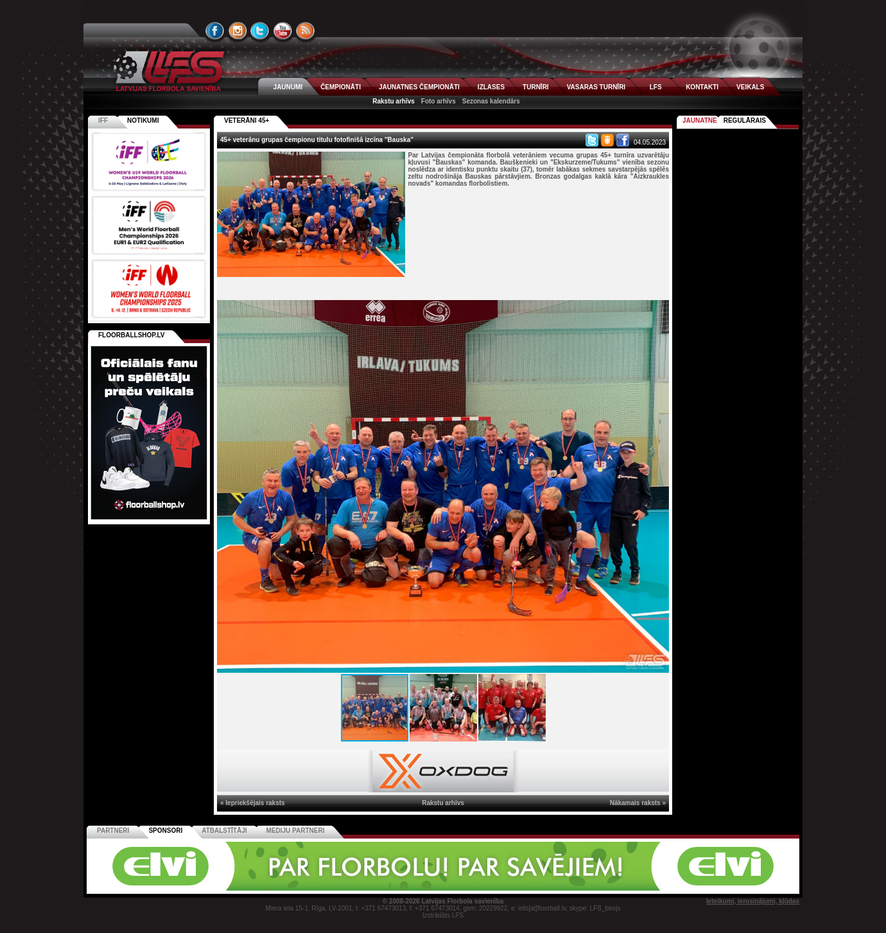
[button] (657, 311)
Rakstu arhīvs (393, 101)
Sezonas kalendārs (491, 101)
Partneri (113, 830)
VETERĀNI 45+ (246, 120)
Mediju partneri (295, 830)
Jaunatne (699, 120)
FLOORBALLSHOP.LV (131, 335)
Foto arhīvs (438, 101)
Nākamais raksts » (638, 802)
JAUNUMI (288, 87)
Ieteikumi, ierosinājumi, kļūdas (752, 901)
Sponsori (165, 830)
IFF (103, 120)
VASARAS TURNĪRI (596, 87)
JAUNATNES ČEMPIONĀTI (419, 87)
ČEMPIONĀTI (340, 87)
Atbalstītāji (224, 830)
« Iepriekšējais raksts (252, 802)
